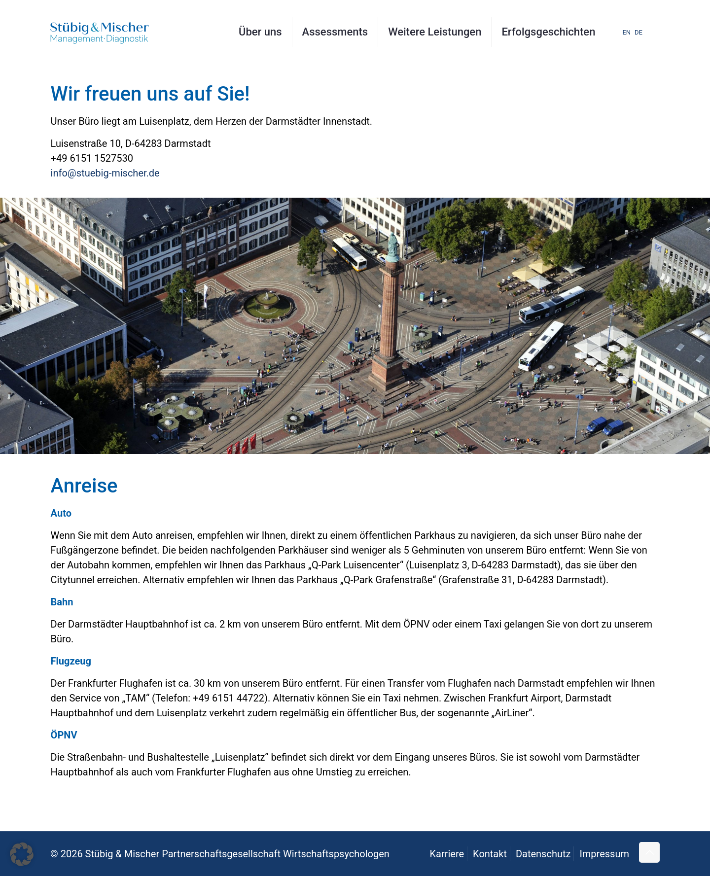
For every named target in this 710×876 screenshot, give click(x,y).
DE (638, 32)
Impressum (604, 854)
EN (626, 32)
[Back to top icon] (649, 852)
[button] (21, 854)
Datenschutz (543, 854)
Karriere (446, 854)
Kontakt (490, 854)
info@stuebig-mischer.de (105, 173)
